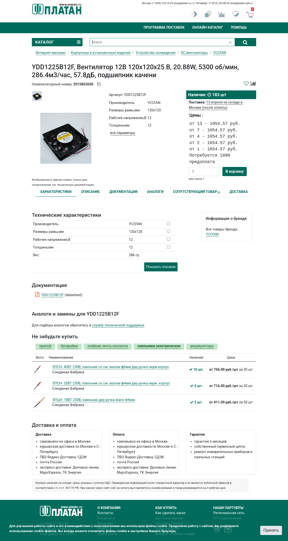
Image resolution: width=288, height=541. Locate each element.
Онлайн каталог (207, 27)
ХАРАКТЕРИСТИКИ (56, 192)
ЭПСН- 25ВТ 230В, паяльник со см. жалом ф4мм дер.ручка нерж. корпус (111, 383)
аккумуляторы (202, 346)
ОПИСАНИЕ (90, 192)
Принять (271, 530)
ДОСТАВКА (239, 192)
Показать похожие (161, 267)
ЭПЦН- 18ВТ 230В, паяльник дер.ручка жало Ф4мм (93, 400)
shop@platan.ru (182, 3)
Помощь (239, 27)
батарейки (69, 346)
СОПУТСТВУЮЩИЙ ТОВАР (196, 192)
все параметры (122, 133)
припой (45, 346)
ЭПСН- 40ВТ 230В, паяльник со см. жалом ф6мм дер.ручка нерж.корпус (110, 367)
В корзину (235, 171)
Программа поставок (164, 27)
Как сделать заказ (170, 513)
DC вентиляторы (194, 53)
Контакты (105, 513)
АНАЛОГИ (155, 192)
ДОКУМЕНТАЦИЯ (123, 192)
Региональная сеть (228, 513)
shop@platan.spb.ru (241, 3)
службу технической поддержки (118, 325)
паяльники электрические (158, 346)
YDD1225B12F (52, 295)
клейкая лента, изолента (108, 346)
